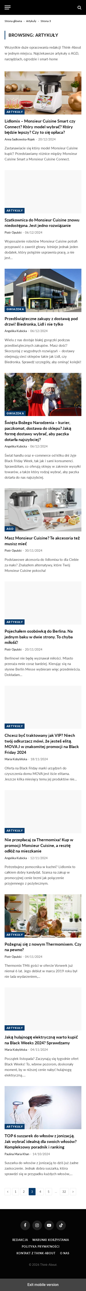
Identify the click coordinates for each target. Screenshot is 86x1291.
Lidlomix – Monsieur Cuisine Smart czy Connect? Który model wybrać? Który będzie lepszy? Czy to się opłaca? (40, 126)
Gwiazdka (15, 309)
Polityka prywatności (40, 1246)
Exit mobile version (42, 1285)
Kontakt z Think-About (36, 1253)
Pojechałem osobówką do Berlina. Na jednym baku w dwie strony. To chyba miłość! (39, 637)
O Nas (64, 1253)
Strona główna (13, 21)
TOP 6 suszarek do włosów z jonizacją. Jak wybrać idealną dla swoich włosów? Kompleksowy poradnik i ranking (41, 1141)
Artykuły (31, 21)
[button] (8, 7)
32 (64, 1191)
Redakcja (20, 1240)
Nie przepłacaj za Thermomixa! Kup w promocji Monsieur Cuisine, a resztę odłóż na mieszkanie (39, 845)
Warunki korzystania (50, 1240)
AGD (10, 529)
